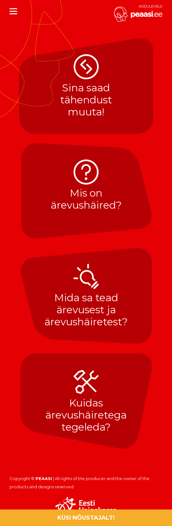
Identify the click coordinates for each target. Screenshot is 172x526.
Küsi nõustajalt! (86, 517)
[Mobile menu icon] (13, 11)
